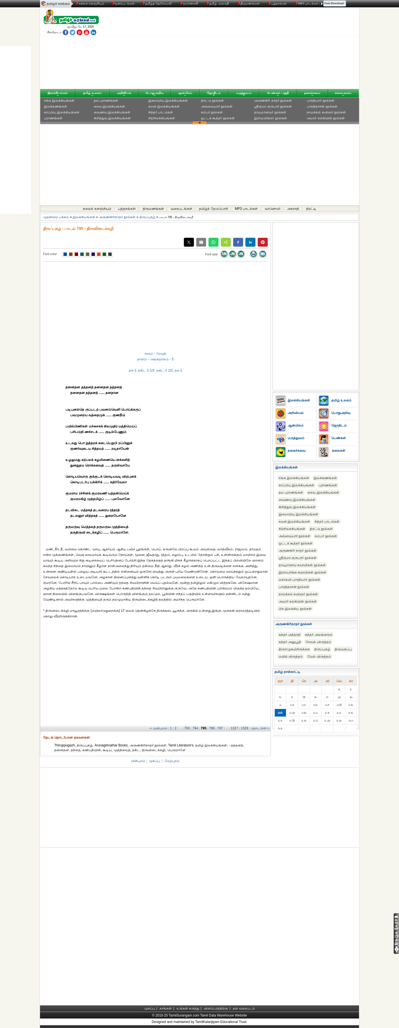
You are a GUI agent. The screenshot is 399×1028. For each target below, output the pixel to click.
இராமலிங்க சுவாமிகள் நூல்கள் (302, 572)
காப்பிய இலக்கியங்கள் (61, 112)
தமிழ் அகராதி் (218, 3)
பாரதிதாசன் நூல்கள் (322, 106)
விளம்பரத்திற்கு (216, 1008)
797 (220, 728)
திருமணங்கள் (249, 3)
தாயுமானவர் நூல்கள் (270, 112)
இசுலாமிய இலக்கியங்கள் (168, 101)
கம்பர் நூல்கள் (212, 112)
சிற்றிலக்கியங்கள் (161, 118)
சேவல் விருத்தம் (318, 642)
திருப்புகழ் (147, 217)
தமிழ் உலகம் (92, 92)
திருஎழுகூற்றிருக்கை (294, 649)
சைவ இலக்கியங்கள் (109, 106)
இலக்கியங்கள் (58, 92)
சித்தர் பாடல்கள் (160, 112)
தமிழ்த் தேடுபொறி (157, 3)
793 (187, 728)
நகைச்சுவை (312, 92)
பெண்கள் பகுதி (278, 92)
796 (212, 728)
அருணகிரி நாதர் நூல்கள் (273, 101)
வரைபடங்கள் (123, 3)
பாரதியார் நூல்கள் (320, 101)
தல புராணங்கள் (106, 101)
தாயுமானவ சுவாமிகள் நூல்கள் (302, 565)
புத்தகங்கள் (277, 3)
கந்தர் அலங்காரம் (318, 635)
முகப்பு (154, 761)
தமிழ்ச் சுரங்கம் (58, 4)
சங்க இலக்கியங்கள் (59, 101)
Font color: (50, 254)
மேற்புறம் (172, 761)
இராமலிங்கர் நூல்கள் (270, 118)
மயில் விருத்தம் (291, 656)
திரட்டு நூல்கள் (212, 101)
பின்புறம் (138, 761)
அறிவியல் (124, 92)
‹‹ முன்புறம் (158, 728)
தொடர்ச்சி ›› (260, 728)
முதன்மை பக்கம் (56, 217)
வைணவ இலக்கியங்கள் (112, 112)
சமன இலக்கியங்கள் (164, 106)
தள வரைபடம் (244, 1008)
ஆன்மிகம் (185, 92)
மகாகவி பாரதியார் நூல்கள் (299, 580)
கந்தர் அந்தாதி (290, 635)
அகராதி (293, 209)
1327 (234, 728)
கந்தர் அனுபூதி (290, 642)
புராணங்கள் (53, 118)
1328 (244, 728)
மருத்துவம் (244, 92)
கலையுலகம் (343, 92)
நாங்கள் (165, 1008)
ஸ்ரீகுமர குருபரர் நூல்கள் (273, 106)
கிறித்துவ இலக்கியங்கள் (112, 118)
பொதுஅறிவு (154, 92)
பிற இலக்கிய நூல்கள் (295, 609)
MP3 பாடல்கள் (307, 3)
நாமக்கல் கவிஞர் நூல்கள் (326, 112)
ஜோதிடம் (214, 92)
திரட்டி (311, 209)
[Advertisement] (253, 49)
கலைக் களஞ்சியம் (89, 3)
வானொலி (189, 3)
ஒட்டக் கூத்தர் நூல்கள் (218, 118)
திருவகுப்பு (343, 649)
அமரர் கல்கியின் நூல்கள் (326, 118)
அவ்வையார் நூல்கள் (217, 106)
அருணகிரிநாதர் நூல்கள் (117, 217)
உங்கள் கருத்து (188, 1008)
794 (195, 728)
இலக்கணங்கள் (55, 106)
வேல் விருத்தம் (319, 656)
